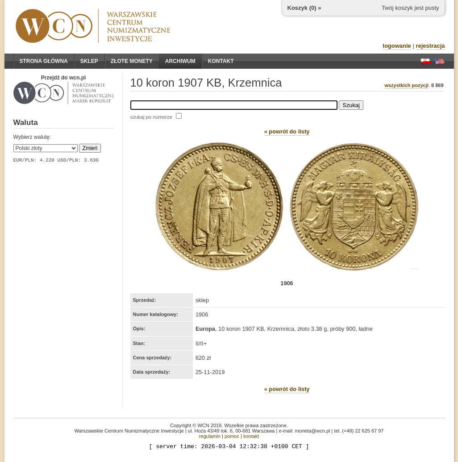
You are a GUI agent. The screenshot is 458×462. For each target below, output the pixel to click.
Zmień (90, 148)
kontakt (251, 436)
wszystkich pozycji (406, 85)
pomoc (232, 436)
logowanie (397, 45)
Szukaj (350, 105)
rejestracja (430, 45)
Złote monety (132, 61)
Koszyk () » (304, 7)
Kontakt (221, 61)
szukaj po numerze (151, 117)
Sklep (89, 61)
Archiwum (180, 61)
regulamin (210, 436)
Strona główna (44, 61)
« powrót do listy (287, 131)
